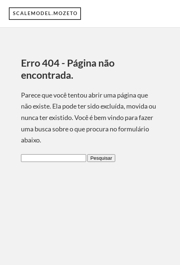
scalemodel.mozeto (45, 13)
